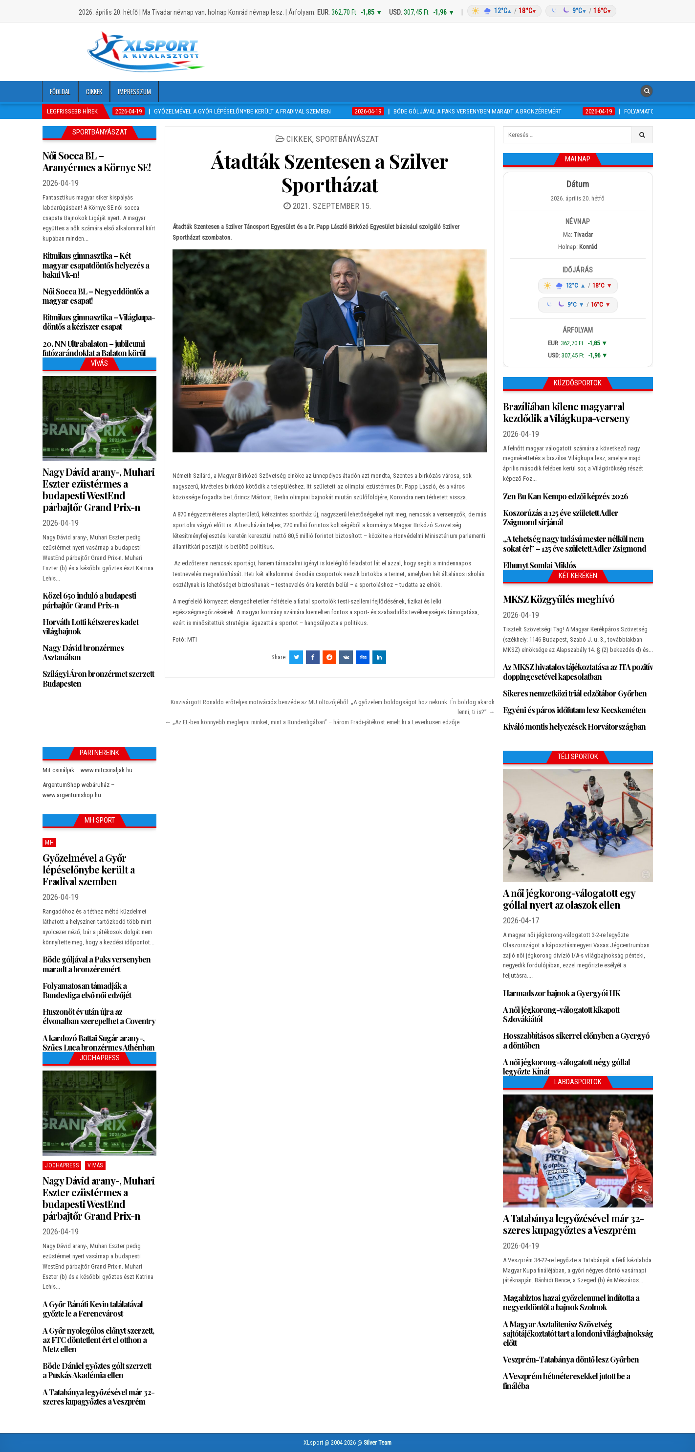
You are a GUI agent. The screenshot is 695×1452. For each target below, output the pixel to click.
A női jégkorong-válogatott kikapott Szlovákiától (561, 1014)
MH (49, 842)
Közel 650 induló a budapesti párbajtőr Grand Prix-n (89, 600)
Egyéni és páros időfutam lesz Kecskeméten (574, 710)
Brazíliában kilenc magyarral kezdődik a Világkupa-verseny (566, 412)
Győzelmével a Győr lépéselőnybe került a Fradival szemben (88, 869)
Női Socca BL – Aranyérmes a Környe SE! (97, 161)
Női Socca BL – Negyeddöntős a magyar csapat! (96, 296)
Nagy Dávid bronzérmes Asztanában (83, 652)
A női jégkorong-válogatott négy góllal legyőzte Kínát (566, 1066)
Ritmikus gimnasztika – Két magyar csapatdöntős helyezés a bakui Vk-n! (96, 264)
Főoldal (60, 91)
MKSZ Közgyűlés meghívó (558, 598)
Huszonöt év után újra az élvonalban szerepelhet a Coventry (99, 1016)
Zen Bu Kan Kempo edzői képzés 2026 (565, 496)
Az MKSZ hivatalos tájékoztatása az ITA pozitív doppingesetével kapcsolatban (578, 671)
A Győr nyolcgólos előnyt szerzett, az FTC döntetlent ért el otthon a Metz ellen (98, 1339)
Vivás (95, 1165)
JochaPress (62, 1165)
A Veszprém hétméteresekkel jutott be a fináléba (566, 1380)
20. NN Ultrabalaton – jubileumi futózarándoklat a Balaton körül (94, 348)
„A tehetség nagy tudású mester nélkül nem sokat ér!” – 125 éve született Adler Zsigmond (574, 543)
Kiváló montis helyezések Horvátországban (574, 726)
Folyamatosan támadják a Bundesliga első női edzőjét (87, 990)
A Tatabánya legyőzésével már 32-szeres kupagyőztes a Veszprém (98, 1397)
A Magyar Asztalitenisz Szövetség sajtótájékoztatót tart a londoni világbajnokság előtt (578, 1333)
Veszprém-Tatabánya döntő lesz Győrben (571, 1359)
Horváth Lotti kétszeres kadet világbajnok (90, 626)
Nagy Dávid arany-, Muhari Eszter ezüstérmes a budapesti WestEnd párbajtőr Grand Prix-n (98, 489)
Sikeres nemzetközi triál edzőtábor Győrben (575, 693)
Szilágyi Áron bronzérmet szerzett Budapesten (98, 678)
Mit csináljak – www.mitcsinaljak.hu (87, 770)
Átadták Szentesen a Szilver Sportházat (330, 172)
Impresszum (134, 91)
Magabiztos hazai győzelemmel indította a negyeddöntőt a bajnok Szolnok (571, 1302)
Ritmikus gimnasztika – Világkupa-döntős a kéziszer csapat (99, 322)
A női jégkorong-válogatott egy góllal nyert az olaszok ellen (569, 898)
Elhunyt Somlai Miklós (539, 565)
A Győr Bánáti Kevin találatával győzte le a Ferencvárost (93, 1308)
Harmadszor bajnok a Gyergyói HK (561, 993)
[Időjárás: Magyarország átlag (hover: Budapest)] (540, 11)
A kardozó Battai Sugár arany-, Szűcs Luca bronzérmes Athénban (98, 1042)
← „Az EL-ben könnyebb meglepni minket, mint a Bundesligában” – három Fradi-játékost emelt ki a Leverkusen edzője (312, 722)
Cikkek (94, 91)
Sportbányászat (347, 139)
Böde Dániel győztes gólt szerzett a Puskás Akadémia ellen (97, 1370)
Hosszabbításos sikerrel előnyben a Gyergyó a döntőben (576, 1040)
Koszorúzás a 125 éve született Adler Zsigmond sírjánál (560, 517)
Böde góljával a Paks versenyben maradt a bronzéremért (97, 964)
